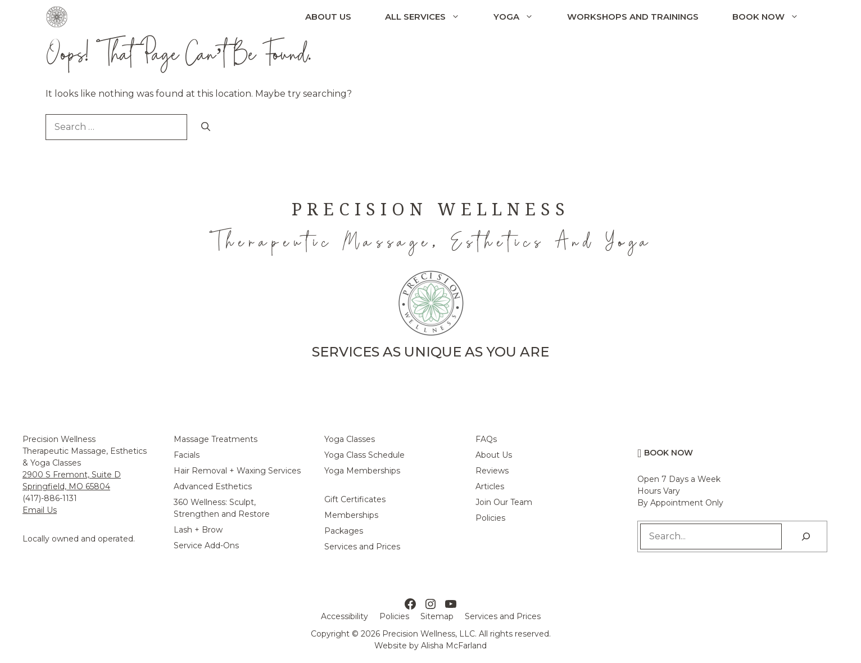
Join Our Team (503, 502)
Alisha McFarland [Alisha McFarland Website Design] (454, 646)
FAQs (486, 439)
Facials (187, 455)
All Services (431, 17)
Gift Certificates (355, 499)
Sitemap (437, 616)
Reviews (492, 471)
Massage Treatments (215, 439)
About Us (328, 16)
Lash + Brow (198, 530)
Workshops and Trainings (633, 16)
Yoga (521, 17)
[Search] (205, 127)
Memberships (351, 515)
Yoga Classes (349, 439)
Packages (343, 531)
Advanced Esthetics (213, 486)
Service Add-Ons (206, 545)
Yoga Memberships (362, 471)
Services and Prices (362, 547)
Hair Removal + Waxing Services (237, 471)
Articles (489, 486)
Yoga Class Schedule (364, 455)
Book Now (773, 17)
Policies (490, 518)
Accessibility (344, 616)
